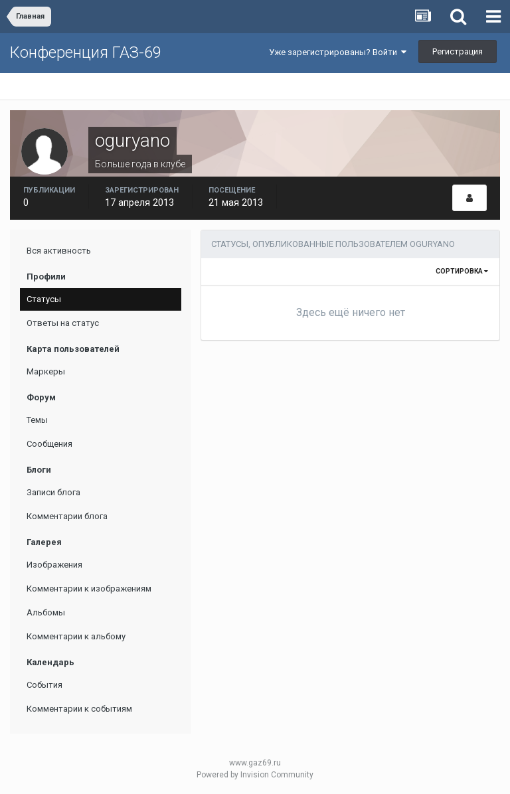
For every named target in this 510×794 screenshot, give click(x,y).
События (44, 685)
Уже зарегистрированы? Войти (337, 52)
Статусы (44, 299)
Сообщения (49, 444)
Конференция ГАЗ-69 (85, 52)
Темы (37, 420)
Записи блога (53, 492)
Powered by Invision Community (255, 774)
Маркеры (46, 371)
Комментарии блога (67, 516)
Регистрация (457, 51)
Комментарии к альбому (76, 636)
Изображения (54, 565)
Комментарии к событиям (79, 709)
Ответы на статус (63, 323)
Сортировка (462, 271)
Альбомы (46, 612)
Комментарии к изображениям (89, 589)
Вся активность (59, 251)
